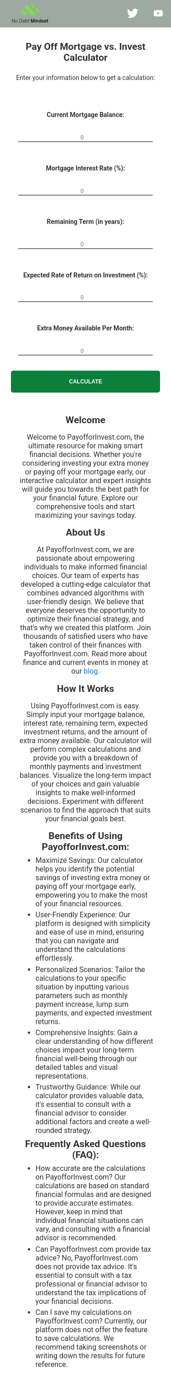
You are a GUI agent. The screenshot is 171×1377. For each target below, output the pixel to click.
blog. (92, 671)
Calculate (85, 381)
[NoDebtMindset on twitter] (132, 14)
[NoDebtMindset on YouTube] (158, 14)
